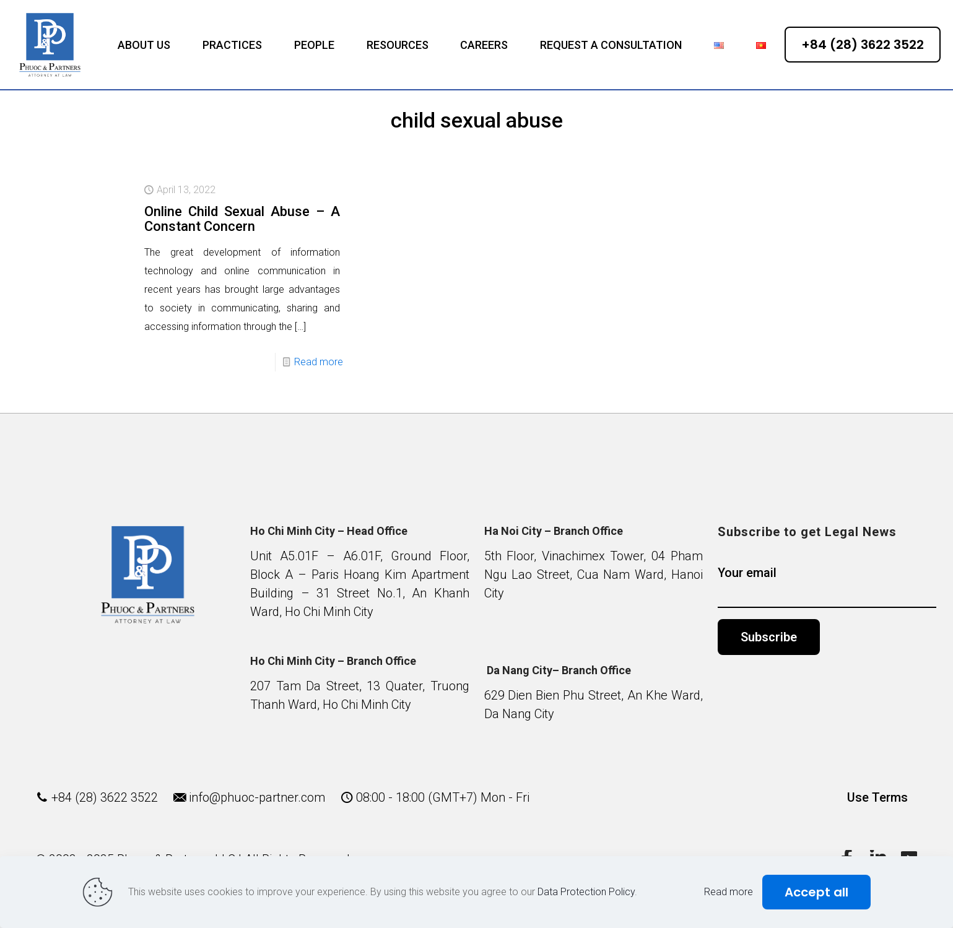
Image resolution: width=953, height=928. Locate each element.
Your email (827, 586)
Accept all (816, 892)
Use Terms (877, 797)
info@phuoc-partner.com (257, 797)
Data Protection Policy (586, 892)
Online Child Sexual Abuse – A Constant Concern (242, 219)
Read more (318, 362)
